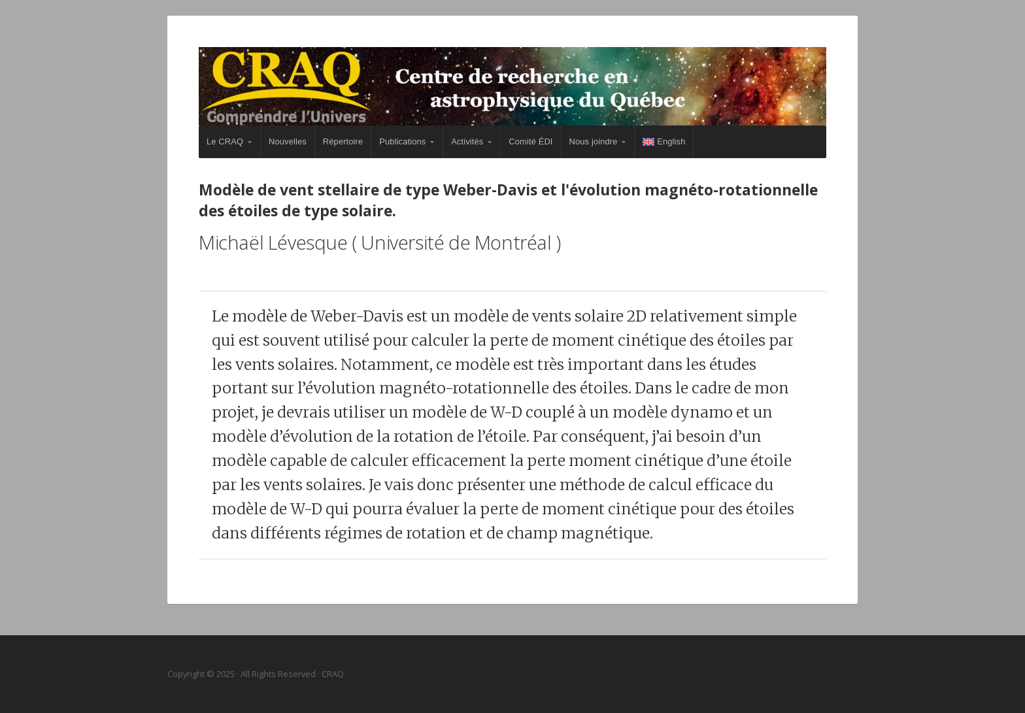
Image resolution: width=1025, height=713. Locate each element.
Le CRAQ (225, 141)
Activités (467, 141)
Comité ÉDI (530, 141)
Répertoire (343, 141)
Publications (402, 141)
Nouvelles (288, 141)
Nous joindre (593, 141)
